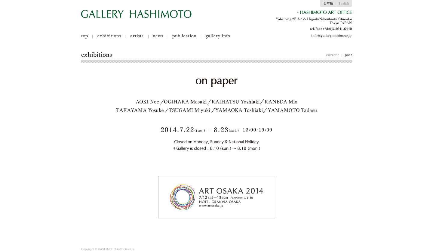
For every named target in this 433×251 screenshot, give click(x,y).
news (158, 36)
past (347, 55)
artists (136, 36)
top (86, 36)
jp (328, 3)
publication (184, 36)
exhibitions (108, 36)
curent (334, 55)
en (344, 3)
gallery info (215, 36)
